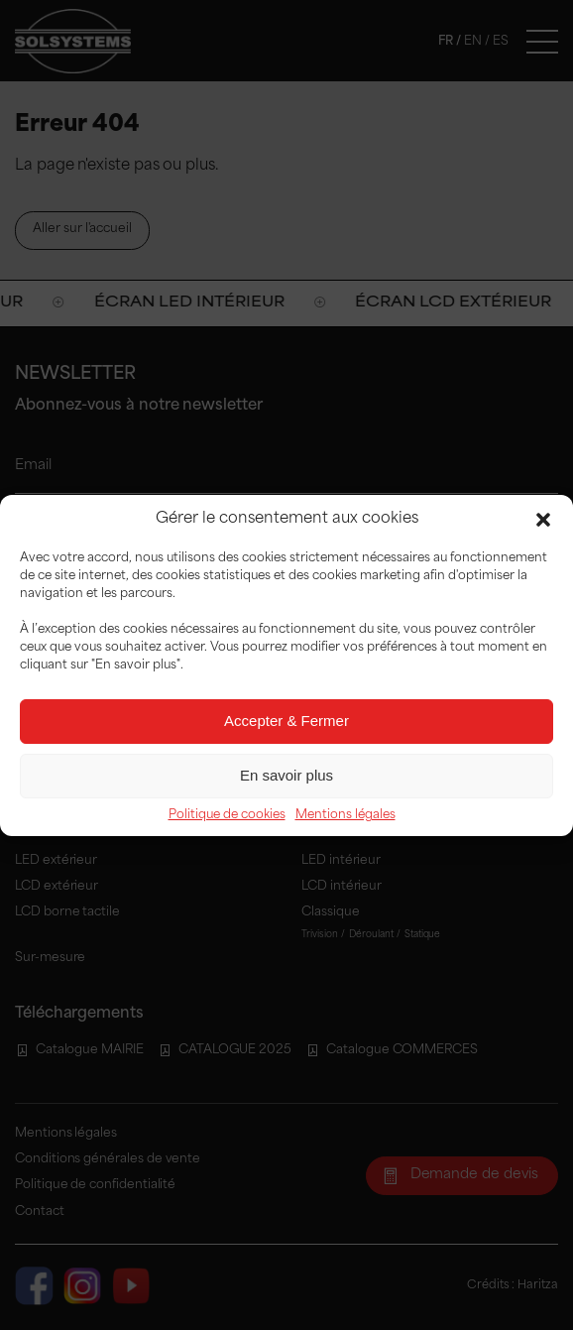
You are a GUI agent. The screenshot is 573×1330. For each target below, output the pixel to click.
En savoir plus (286, 775)
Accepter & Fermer (286, 720)
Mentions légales (345, 815)
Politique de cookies (227, 815)
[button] (543, 520)
